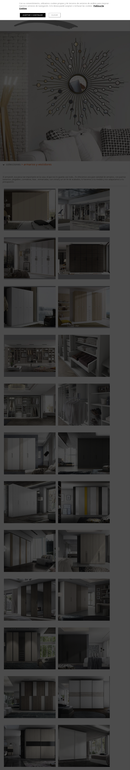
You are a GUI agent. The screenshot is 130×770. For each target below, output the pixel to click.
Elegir (55, 15)
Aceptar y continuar (33, 15)
